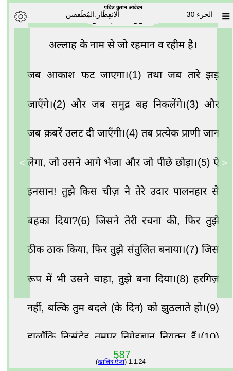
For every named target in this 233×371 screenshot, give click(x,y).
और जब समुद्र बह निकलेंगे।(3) (131, 106)
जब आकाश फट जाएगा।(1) (80, 77)
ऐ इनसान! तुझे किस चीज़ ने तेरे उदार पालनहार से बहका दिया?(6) (116, 194)
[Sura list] (219, 16)
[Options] (14, 16)
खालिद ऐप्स (104, 361)
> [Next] (15, 162)
